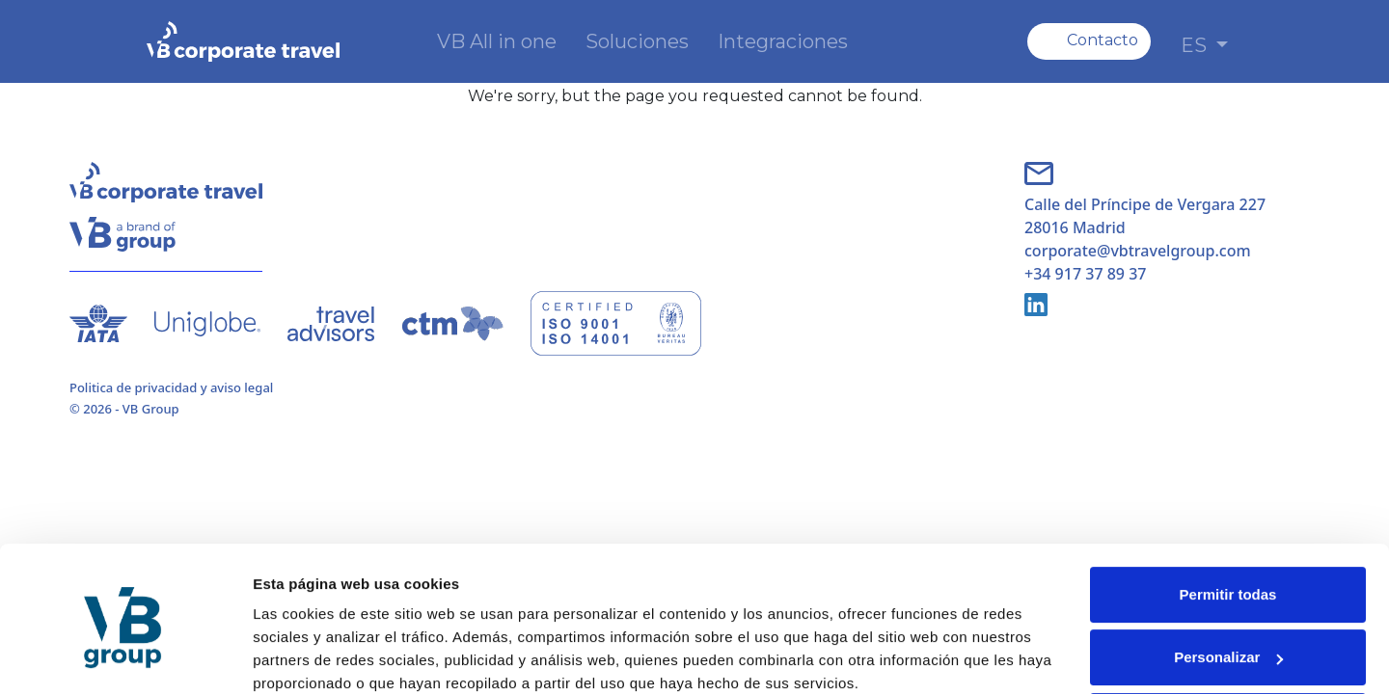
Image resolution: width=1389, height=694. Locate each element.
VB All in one (497, 41)
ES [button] (1196, 45)
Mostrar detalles (309, 656)
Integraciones (783, 41)
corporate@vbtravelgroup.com (1137, 250)
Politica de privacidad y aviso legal (171, 387)
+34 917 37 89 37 (1085, 273)
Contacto (1102, 40)
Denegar (1228, 640)
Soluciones (637, 41)
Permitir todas (1228, 514)
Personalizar (1228, 577)
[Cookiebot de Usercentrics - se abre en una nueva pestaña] (125, 656)
